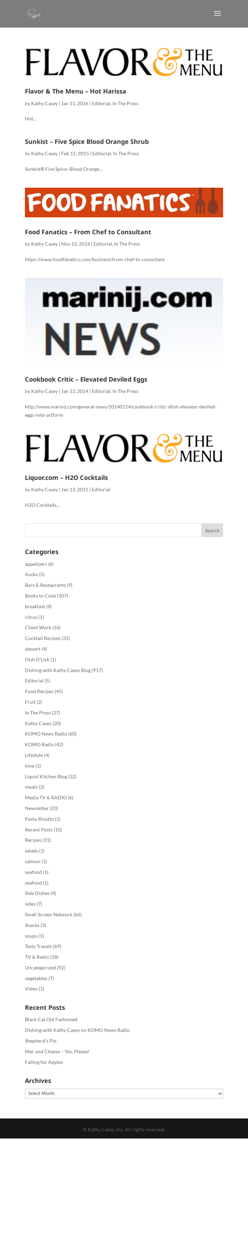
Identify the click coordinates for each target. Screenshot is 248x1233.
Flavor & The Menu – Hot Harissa (75, 91)
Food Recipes (39, 691)
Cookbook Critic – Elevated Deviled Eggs (86, 379)
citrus (31, 617)
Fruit (30, 702)
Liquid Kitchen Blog (46, 776)
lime (29, 766)
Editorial (101, 103)
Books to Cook (40, 596)
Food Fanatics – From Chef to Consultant (88, 232)
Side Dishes (37, 893)
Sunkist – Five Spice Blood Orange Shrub (87, 141)
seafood (33, 872)
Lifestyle (34, 755)
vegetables (36, 978)
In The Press (125, 103)
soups (31, 936)
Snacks (32, 925)
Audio (31, 574)
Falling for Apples (44, 1062)
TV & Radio (37, 957)
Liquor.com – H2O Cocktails (66, 477)
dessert (32, 649)
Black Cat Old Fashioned (51, 1019)
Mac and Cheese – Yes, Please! (57, 1051)
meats (31, 787)
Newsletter (37, 808)
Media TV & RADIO (46, 797)
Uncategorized (40, 967)
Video (31, 989)
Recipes (33, 840)
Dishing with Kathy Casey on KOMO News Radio (77, 1030)
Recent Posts (39, 829)
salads (31, 851)
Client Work (38, 627)
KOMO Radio (39, 744)
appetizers (36, 564)
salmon (32, 861)
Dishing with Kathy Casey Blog (58, 670)
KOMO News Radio (46, 734)
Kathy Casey (44, 103)
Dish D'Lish (37, 659)
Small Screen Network (48, 914)
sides (30, 904)
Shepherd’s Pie (40, 1041)
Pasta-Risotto (39, 819)
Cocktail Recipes (43, 638)
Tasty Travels (38, 946)
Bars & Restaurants (45, 585)
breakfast (35, 606)
